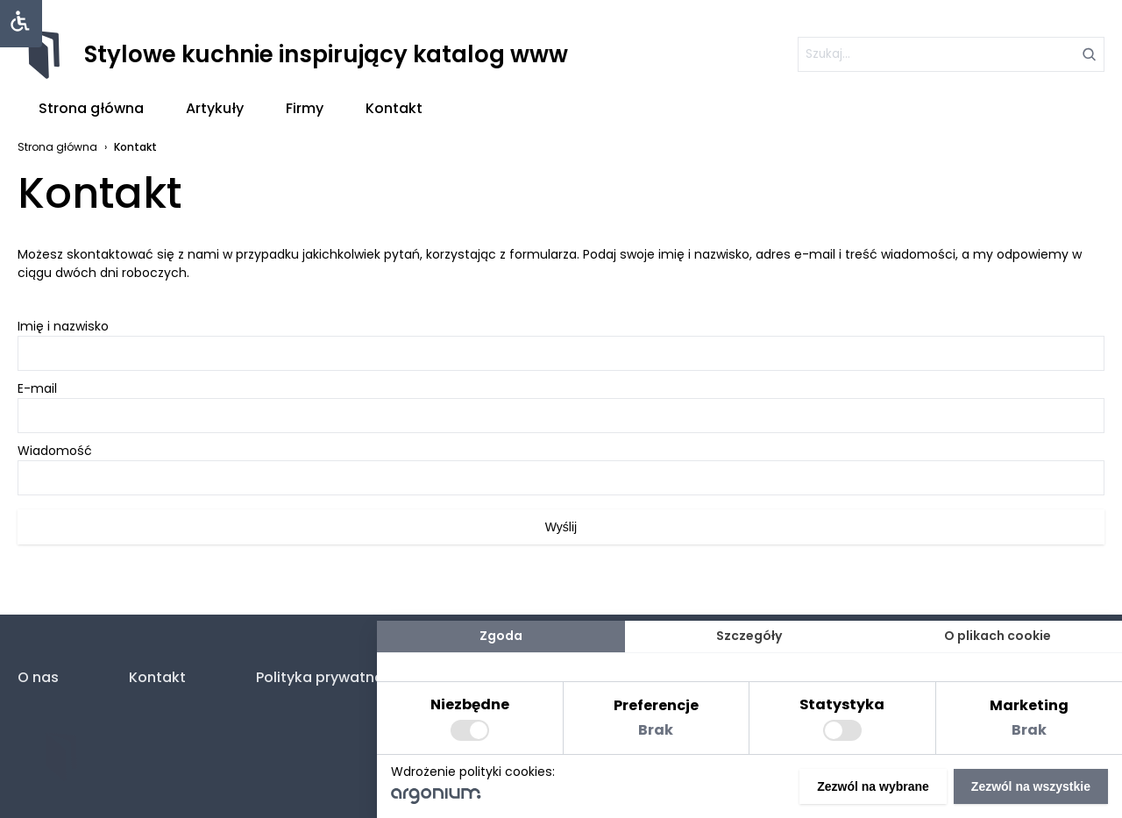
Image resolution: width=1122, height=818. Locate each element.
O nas (38, 677)
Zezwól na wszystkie (1030, 786)
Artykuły (215, 108)
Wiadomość (561, 468)
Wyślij (561, 527)
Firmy (304, 108)
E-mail (561, 406)
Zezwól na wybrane (873, 786)
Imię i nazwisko (561, 344)
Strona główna (91, 108)
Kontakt (394, 108)
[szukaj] (951, 54)
